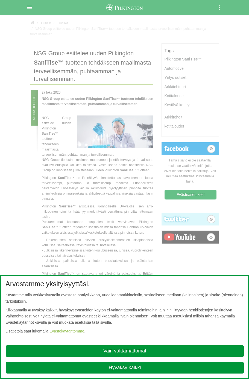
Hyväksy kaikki (125, 367)
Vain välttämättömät (125, 351)
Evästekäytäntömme (66, 331)
